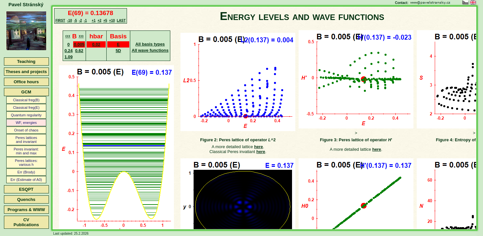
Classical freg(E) (26, 107)
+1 (94, 20)
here (258, 146)
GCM (26, 91)
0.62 (79, 50)
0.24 (68, 50)
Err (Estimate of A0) (26, 180)
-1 (85, 20)
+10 (112, 20)
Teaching (26, 61)
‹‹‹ (67, 35)
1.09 (68, 56)
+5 (105, 20)
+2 (99, 20)
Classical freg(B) (26, 100)
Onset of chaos (26, 130)
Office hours (26, 81)
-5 (75, 20)
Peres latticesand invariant (26, 140)
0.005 (79, 44)
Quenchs (26, 199)
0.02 (96, 44)
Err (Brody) (26, 172)
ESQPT (26, 189)
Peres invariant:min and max (26, 151)
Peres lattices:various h (26, 163)
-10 (69, 20)
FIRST (60, 20)
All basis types (150, 44)
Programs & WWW (26, 209)
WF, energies (26, 123)
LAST (121, 20)
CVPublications (26, 222)
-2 (80, 20)
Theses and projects (26, 71)
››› (81, 35)
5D (118, 50)
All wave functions (150, 50)
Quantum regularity (26, 115)
